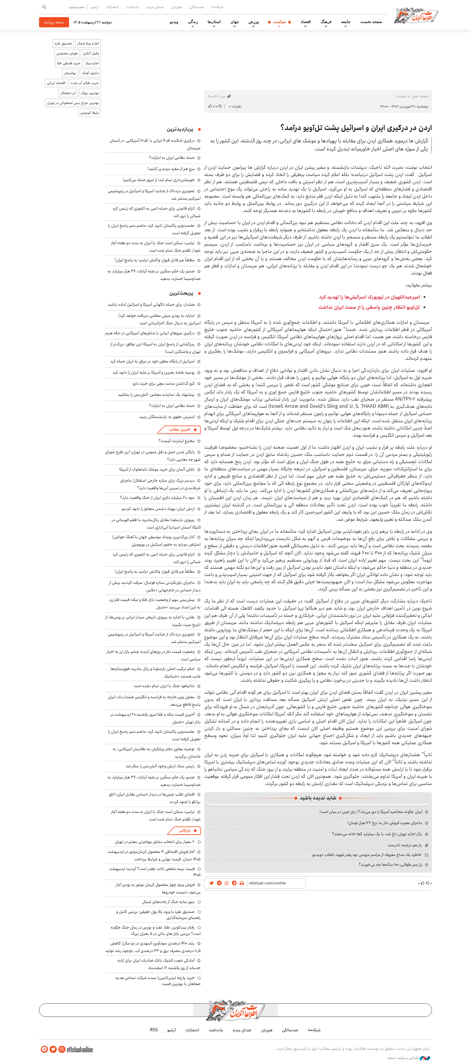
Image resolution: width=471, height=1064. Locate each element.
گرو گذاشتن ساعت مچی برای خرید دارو (164, 383)
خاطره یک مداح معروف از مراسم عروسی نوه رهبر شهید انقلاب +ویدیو (367, 854)
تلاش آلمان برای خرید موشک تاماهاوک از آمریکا (157, 469)
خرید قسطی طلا (69, 63)
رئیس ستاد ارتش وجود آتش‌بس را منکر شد (160, 766)
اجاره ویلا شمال (88, 43)
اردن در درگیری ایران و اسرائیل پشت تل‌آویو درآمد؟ (356, 128)
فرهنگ (326, 22)
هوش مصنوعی (66, 53)
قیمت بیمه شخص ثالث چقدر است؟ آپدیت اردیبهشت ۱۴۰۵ (155, 871)
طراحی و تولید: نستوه (408, 1057)
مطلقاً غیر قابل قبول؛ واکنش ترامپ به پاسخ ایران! (155, 260)
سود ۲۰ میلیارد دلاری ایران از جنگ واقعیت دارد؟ (157, 497)
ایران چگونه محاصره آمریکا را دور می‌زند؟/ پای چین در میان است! (371, 811)
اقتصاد (305, 22)
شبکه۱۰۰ (217, 7)
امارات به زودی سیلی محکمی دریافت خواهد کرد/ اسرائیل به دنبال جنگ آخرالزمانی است (159, 319)
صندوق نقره (63, 43)
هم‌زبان (176, 7)
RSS (154, 1030)
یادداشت (132, 7)
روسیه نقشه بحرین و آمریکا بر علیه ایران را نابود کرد (154, 372)
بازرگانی (184, 830)
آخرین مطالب (179, 429)
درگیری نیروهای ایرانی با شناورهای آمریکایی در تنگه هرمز (150, 333)
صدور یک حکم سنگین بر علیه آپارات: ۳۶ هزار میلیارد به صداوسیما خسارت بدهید (154, 275)
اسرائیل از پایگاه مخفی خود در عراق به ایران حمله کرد (152, 361)
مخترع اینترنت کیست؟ (177, 441)
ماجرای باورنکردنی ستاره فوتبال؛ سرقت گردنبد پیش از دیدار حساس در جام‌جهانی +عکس (155, 586)
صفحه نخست (371, 22)
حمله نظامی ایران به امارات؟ (172, 157)
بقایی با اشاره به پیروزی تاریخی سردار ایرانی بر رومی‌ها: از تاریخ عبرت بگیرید (153, 621)
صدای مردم (155, 7)
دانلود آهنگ (90, 73)
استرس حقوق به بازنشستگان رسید (167, 417)
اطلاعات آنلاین (416, 15)
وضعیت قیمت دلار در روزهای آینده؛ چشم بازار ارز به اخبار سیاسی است (154, 655)
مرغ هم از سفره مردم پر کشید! (171, 168)
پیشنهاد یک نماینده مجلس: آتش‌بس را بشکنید (156, 394)
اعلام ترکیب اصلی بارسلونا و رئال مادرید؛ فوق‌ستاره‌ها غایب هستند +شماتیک (156, 672)
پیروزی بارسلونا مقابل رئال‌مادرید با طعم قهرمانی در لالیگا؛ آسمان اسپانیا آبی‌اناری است (156, 524)
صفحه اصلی (419, 96)
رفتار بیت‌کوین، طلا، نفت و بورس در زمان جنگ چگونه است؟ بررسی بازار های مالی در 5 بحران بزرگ (156, 930)
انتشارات (112, 7)
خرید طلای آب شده (85, 83)
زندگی (193, 22)
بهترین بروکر (90, 93)
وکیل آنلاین (91, 53)
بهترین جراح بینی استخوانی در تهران (73, 103)
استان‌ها (214, 22)
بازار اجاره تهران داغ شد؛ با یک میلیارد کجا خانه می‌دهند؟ (377, 834)
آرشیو (95, 7)
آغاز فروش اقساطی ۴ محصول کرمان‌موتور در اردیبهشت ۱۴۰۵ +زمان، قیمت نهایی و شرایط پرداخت (154, 855)
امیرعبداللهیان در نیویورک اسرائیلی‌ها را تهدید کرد (369, 297)
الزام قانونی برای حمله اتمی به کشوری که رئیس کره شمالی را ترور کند (157, 212)
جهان (234, 22)
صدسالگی (196, 7)
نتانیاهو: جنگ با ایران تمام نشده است (164, 686)
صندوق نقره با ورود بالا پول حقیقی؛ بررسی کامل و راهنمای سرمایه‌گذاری (158, 914)
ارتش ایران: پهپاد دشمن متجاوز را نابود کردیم (158, 508)
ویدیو (174, 22)
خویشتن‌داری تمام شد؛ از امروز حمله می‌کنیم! (159, 180)
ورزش (253, 22)
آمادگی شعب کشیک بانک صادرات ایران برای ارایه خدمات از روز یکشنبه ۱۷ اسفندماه (159, 964)
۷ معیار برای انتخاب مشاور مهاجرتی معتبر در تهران (155, 841)
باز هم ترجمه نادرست (405, 845)
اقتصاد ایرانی (56, 83)
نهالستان (70, 73)
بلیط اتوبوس (89, 113)
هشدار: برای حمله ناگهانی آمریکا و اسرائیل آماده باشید (151, 304)
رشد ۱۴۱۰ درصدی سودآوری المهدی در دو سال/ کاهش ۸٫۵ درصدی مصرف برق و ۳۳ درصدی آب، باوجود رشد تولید (153, 947)
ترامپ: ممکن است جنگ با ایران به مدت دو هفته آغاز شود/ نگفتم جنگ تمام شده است (156, 247)
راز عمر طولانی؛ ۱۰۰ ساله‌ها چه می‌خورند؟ (390, 864)
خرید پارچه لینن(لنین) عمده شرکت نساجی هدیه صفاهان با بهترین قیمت (158, 981)
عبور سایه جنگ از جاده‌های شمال (168, 902)
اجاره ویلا (92, 63)
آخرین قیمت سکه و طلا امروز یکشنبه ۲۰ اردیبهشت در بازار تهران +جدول (156, 718)
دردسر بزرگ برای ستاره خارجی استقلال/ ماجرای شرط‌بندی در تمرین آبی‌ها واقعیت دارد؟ (160, 484)
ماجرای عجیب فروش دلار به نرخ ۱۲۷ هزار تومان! (385, 823)
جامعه (346, 22)
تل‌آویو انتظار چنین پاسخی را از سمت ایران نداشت (369, 307)
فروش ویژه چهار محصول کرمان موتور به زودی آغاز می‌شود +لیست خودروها (158, 888)
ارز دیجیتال (68, 93)
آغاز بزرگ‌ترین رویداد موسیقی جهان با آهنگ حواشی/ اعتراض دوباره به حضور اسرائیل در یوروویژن (156, 541)
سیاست (279, 22)
